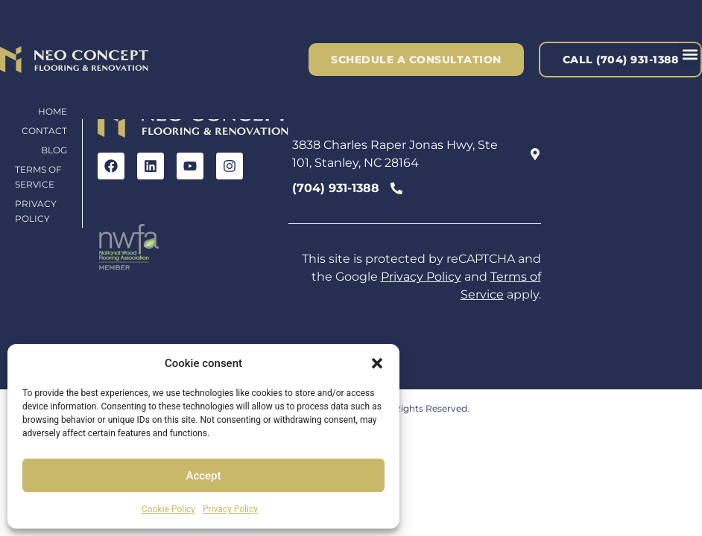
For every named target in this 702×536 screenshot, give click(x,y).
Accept (203, 475)
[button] (377, 363)
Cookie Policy (168, 509)
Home (52, 111)
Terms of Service (38, 177)
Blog (54, 150)
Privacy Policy (230, 509)
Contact (44, 130)
